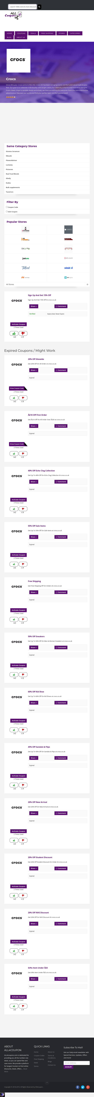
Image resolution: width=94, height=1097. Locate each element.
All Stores (47, 284)
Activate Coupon (18, 324)
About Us (21, 37)
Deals (33, 33)
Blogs (50, 1061)
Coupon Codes (39, 1055)
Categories (75, 33)
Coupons (21, 33)
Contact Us (52, 1065)
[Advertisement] (47, 126)
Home (9, 33)
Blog (9, 37)
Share (34, 306)
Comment (61, 306)
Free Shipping (47, 33)
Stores (62, 33)
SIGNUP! (68, 1067)
